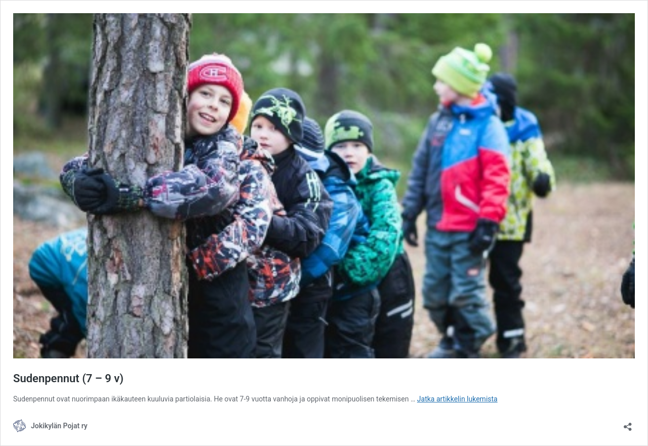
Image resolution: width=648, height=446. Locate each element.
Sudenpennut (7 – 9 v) (68, 378)
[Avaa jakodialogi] (628, 423)
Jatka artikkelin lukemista (457, 399)
